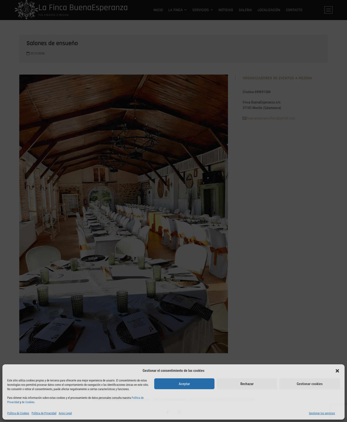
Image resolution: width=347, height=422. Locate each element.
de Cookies (28, 402)
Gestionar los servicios (322, 413)
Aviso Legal (65, 413)
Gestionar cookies (310, 384)
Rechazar (247, 384)
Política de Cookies (18, 413)
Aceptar (184, 384)
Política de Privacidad (44, 413)
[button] (337, 370)
